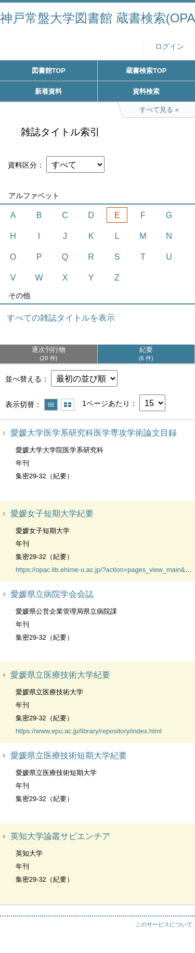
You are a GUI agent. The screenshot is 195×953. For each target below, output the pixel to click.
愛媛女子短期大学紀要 (52, 513)
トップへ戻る (177, 924)
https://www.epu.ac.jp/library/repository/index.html (89, 731)
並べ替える (23, 379)
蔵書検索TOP (146, 70)
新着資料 (48, 91)
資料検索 (146, 91)
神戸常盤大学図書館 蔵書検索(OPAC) (97, 18)
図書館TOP (49, 70)
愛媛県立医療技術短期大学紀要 (68, 755)
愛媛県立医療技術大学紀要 (60, 674)
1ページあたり (106, 403)
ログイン (169, 46)
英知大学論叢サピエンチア (60, 836)
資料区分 (22, 165)
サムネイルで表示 (67, 405)
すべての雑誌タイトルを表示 (61, 317)
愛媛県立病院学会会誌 (52, 594)
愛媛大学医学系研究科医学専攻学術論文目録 (93, 432)
